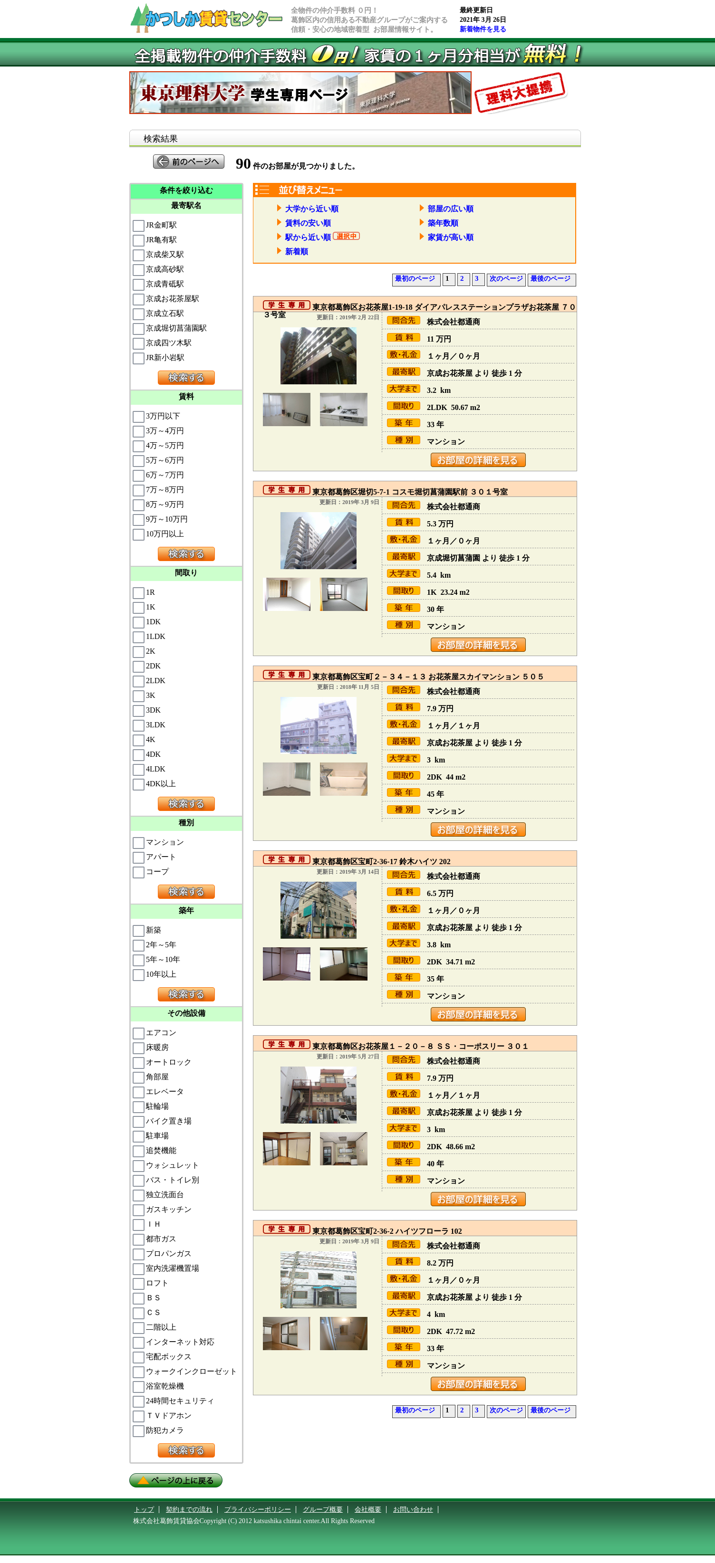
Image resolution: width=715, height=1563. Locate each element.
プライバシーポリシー (257, 1509)
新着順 (292, 252)
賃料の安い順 (304, 223)
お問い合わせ (413, 1509)
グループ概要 (323, 1509)
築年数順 (438, 223)
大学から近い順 (307, 209)
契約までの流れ (189, 1509)
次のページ (506, 278)
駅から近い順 (304, 237)
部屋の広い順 (446, 209)
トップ (144, 1509)
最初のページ (415, 278)
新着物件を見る (483, 29)
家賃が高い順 (446, 237)
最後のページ (550, 278)
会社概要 (368, 1509)
